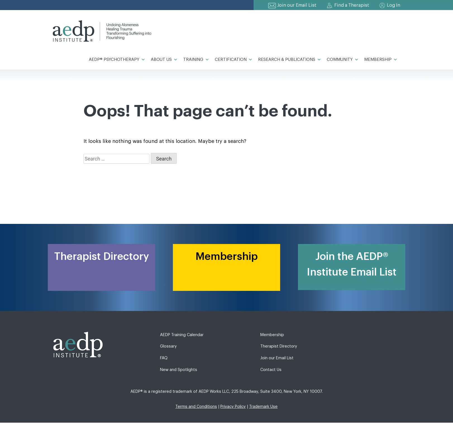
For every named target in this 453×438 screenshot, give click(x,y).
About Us (164, 59)
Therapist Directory (278, 346)
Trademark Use (263, 407)
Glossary (168, 346)
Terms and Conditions (196, 407)
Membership (380, 59)
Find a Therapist (351, 5)
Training (196, 59)
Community (343, 59)
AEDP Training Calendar (182, 335)
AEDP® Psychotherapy (117, 59)
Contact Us (271, 370)
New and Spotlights (178, 370)
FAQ (164, 358)
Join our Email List (296, 5)
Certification (233, 59)
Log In (393, 5)
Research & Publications (289, 59)
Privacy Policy (233, 407)
